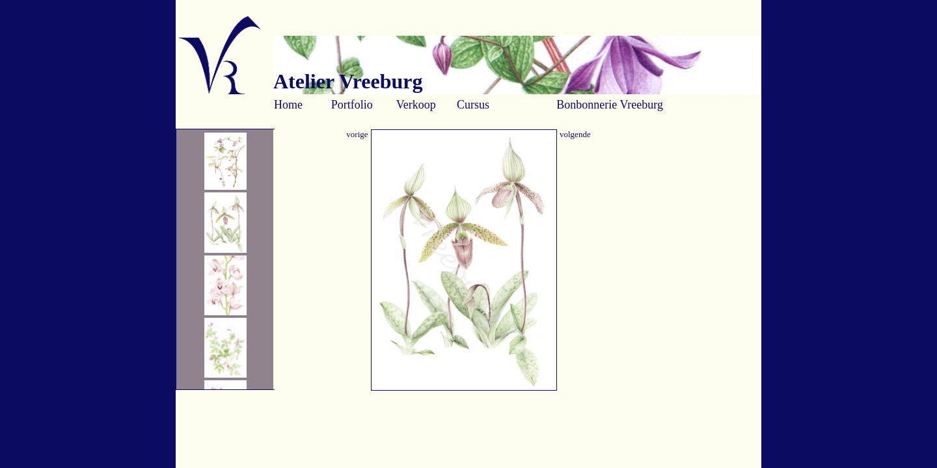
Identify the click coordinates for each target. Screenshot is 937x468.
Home (288, 104)
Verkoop (416, 104)
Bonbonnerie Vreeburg (609, 104)
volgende (575, 134)
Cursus (473, 104)
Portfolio (352, 104)
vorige (357, 134)
